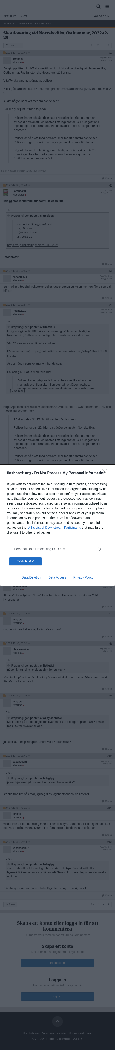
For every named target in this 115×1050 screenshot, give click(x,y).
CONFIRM (25, 561)
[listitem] (57, 549)
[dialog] (57, 525)
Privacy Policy (83, 577)
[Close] (106, 473)
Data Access (57, 577)
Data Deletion (31, 577)
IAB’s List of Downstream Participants (54, 527)
